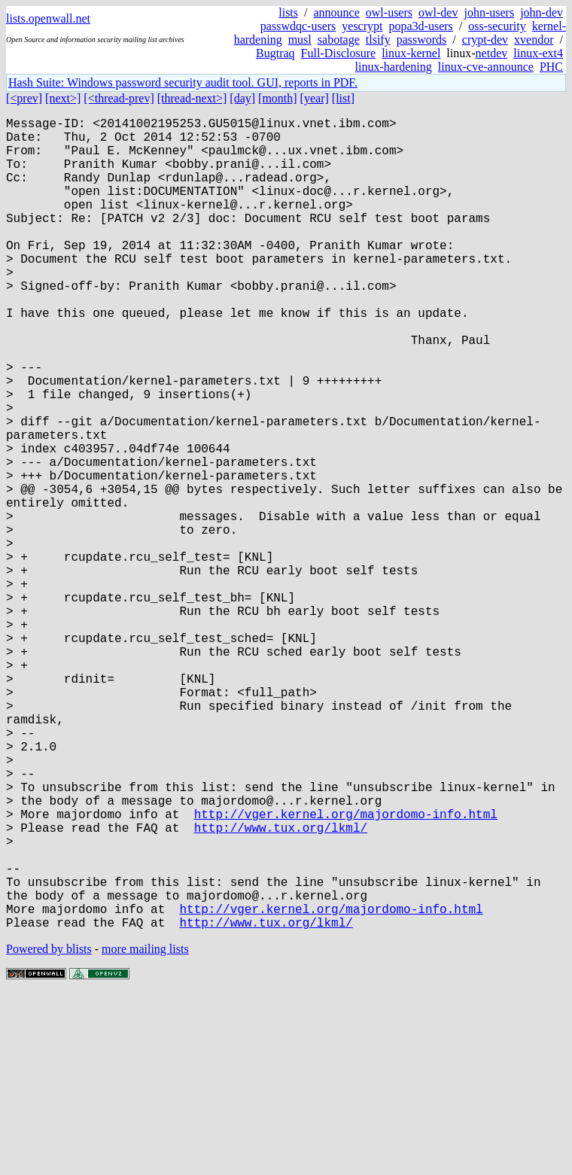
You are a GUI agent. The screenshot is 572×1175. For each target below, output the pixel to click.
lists (288, 12)
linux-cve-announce (486, 66)
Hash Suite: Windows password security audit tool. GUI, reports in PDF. (183, 82)
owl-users (389, 12)
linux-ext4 (538, 53)
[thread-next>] (192, 98)
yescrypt (362, 26)
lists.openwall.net (48, 18)
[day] (242, 98)
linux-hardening (393, 66)
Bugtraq (275, 53)
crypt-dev (485, 39)
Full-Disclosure (338, 53)
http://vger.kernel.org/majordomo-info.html (345, 970)
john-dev (541, 12)
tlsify (378, 39)
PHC (551, 66)
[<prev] (24, 98)
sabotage (339, 39)
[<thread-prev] (119, 98)
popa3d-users (420, 26)
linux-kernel (411, 53)
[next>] (63, 98)
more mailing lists (145, 1129)
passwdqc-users (298, 26)
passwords (422, 39)
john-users (489, 12)
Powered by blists (49, 1129)
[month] (277, 98)
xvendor (533, 39)
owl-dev (438, 12)
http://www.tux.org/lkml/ (280, 987)
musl (300, 39)
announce (337, 12)
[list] (343, 98)
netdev (492, 53)
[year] (314, 98)
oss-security (496, 26)
